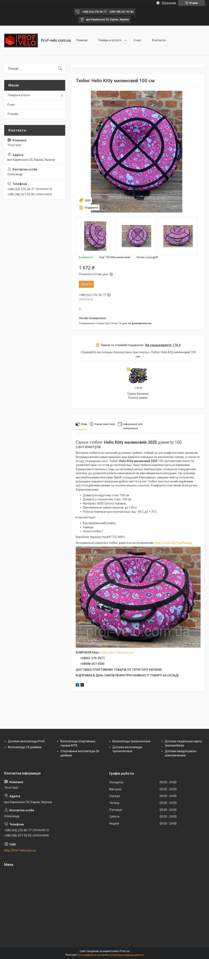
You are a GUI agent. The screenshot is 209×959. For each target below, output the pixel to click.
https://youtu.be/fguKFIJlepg (173, 543)
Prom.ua (125, 951)
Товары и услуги (109, 40)
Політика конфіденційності (128, 955)
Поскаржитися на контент (94, 955)
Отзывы (12, 114)
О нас (137, 40)
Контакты (159, 40)
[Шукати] (60, 69)
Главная (81, 40)
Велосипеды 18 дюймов (24, 747)
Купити (86, 284)
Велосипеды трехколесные (131, 741)
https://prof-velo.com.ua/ (117, 652)
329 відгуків (168, 2)
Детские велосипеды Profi (26, 741)
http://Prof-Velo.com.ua (20, 850)
